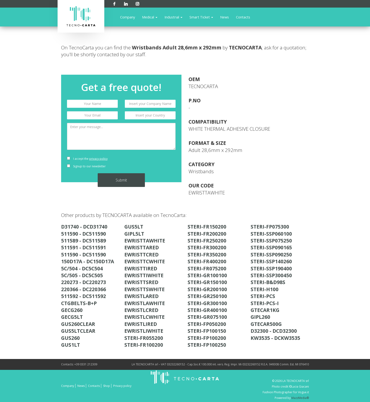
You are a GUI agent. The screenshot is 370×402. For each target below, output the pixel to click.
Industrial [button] (173, 17)
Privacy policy (122, 386)
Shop (106, 386)
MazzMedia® (300, 398)
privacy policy (98, 159)
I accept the (87, 159)
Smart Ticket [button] (201, 17)
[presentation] (150, 162)
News (224, 17)
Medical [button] (149, 17)
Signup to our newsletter (86, 166)
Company (127, 17)
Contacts (243, 17)
